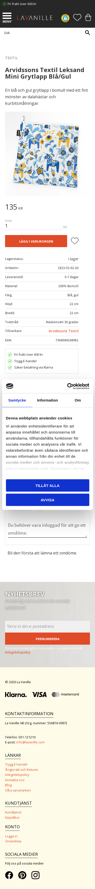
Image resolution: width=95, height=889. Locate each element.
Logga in (11, 836)
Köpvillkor (12, 817)
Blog (8, 785)
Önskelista (13, 841)
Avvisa (47, 500)
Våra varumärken (18, 790)
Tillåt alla (47, 485)
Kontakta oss (15, 780)
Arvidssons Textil (64, 330)
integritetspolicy (17, 652)
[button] (8, 16)
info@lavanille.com (30, 742)
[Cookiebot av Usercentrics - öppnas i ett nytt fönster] (67, 386)
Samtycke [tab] (17, 400)
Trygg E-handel (16, 764)
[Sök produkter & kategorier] (46, 33)
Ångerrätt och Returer (21, 769)
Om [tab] (78, 400)
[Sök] (87, 33)
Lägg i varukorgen (36, 241)
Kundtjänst (13, 812)
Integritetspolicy (17, 774)
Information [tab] (47, 400)
